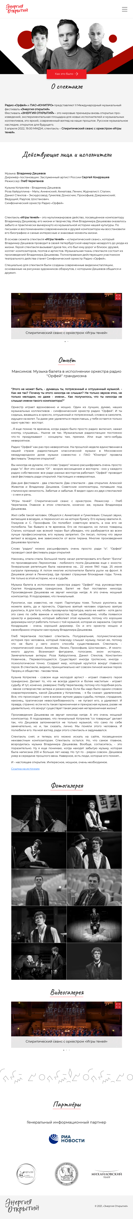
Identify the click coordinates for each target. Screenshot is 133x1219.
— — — (124, 9)
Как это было (66, 74)
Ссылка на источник (25, 768)
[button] (118, 297)
